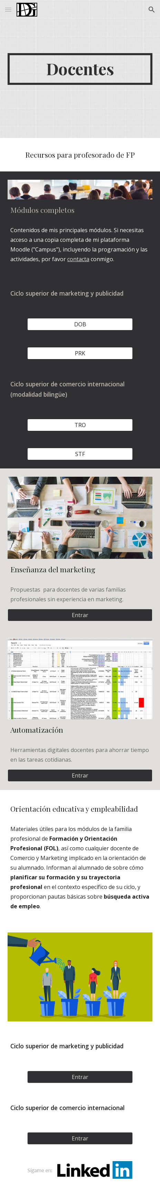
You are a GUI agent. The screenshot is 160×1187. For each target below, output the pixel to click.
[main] (80, 69)
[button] (8, 9)
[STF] (80, 454)
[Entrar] (80, 615)
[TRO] (80, 425)
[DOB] (80, 324)
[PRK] (80, 353)
